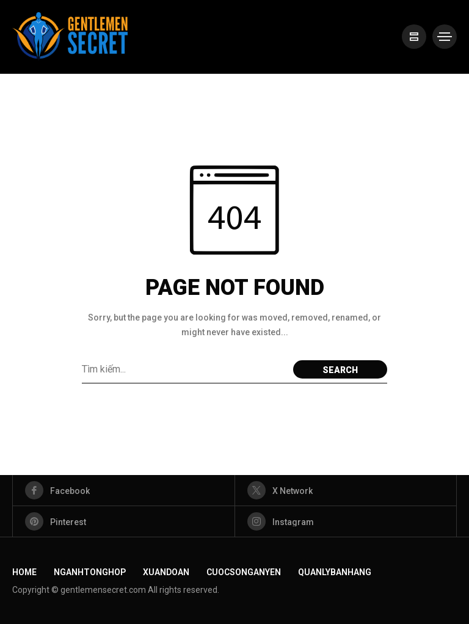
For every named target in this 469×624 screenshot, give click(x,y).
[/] (414, 36)
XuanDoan (166, 572)
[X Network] (346, 490)
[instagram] (346, 521)
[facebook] (123, 490)
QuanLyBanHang (334, 572)
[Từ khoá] (184, 369)
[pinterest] (123, 521)
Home (24, 572)
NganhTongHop (90, 572)
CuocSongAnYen (243, 572)
